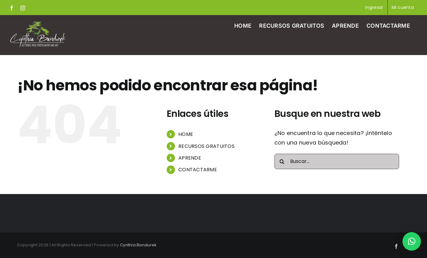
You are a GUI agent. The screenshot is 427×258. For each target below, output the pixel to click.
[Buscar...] (336, 161)
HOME (185, 134)
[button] (411, 241)
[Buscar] (282, 161)
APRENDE (189, 157)
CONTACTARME (197, 169)
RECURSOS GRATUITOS (206, 146)
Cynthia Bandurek (138, 245)
